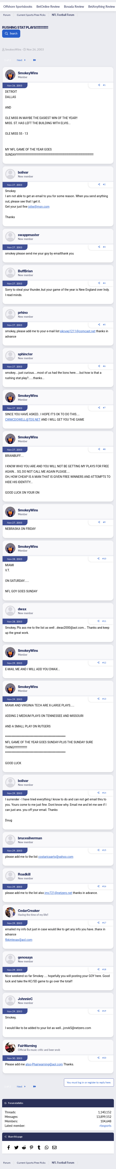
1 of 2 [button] (7, 60)
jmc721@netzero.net (58, 893)
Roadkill (24, 874)
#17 (104, 922)
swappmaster (28, 235)
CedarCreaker (29, 910)
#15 (104, 850)
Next (22, 60)
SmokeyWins (13, 49)
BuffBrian (25, 271)
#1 (104, 84)
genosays (25, 957)
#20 (104, 1057)
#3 (104, 246)
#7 (104, 407)
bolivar (23, 172)
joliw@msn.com (38, 206)
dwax (22, 609)
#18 (104, 969)
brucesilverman (30, 838)
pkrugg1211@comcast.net (77, 331)
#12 (104, 662)
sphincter (25, 354)
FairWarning (27, 1046)
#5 (104, 324)
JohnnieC (25, 999)
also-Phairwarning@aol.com (44, 1064)
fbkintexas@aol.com (18, 939)
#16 (104, 886)
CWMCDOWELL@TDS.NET (22, 419)
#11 (104, 620)
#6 (104, 366)
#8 (104, 449)
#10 (104, 558)
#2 (104, 184)
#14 (104, 792)
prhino (23, 312)
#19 (104, 1010)
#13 (104, 698)
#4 (104, 282)
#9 (104, 522)
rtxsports (105, 1125)
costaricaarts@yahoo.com (55, 856)
